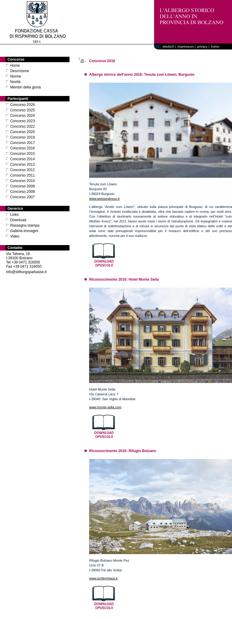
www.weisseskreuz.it (104, 198)
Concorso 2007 (22, 197)
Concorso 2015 (22, 154)
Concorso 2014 (22, 159)
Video (14, 236)
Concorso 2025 (22, 110)
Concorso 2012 (22, 170)
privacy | (203, 46)
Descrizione (19, 71)
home (215, 46)
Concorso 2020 (22, 132)
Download (18, 220)
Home (15, 65)
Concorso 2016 (22, 148)
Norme (15, 76)
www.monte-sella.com (105, 407)
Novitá (15, 82)
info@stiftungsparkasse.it (26, 272)
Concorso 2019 (22, 137)
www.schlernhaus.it (103, 578)
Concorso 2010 (22, 181)
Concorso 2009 (22, 186)
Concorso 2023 (22, 121)
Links (14, 214)
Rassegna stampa (25, 225)
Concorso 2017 (22, 143)
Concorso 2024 (22, 115)
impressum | (187, 46)
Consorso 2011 (22, 175)
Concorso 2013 (22, 164)
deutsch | (168, 46)
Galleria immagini (24, 231)
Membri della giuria (25, 87)
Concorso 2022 (22, 126)
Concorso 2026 (22, 105)
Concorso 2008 (22, 192)
